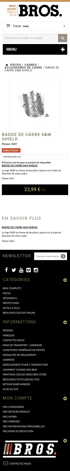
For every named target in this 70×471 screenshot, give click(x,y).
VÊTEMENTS (10, 298)
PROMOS (8, 330)
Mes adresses (11, 421)
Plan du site (10, 389)
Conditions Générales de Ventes (24, 350)
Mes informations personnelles (24, 426)
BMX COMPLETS (12, 288)
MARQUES (8, 335)
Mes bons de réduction (18, 431)
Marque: (6, 143)
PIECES (6, 293)
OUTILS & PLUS (11, 308)
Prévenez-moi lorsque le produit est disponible (26, 162)
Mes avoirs (10, 416)
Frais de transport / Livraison (22, 345)
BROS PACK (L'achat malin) (19, 312)
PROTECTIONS (11, 303)
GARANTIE (9, 359)
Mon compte (17, 398)
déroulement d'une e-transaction (25, 364)
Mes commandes (13, 406)
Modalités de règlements (19, 354)
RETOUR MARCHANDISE (16, 384)
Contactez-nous (13, 340)
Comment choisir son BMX (20, 369)
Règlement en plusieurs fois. (21, 379)
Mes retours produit (16, 411)
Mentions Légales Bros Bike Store (24, 374)
